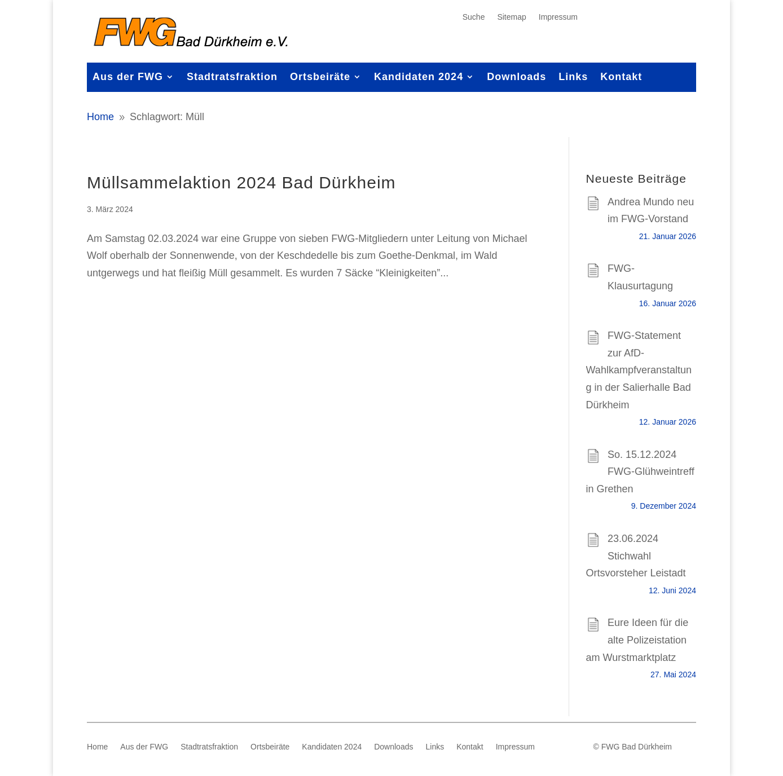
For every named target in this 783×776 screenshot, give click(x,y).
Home (97, 747)
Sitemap (511, 17)
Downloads (516, 77)
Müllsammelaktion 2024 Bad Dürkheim (241, 182)
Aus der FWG (128, 77)
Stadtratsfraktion (232, 77)
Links (573, 77)
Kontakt (621, 77)
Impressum (558, 17)
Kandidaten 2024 (418, 77)
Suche (474, 17)
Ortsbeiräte (320, 77)
